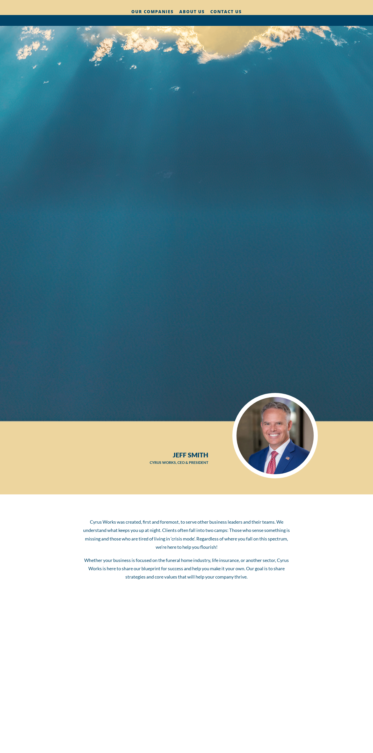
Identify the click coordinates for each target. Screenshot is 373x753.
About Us (192, 12)
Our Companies (152, 12)
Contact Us (226, 12)
